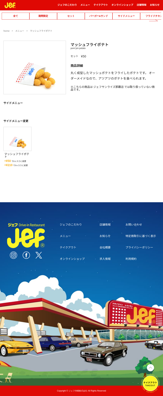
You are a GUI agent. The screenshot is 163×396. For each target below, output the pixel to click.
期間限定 (43, 16)
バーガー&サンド (98, 16)
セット (71, 16)
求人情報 (105, 259)
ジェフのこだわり (67, 6)
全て (15, 16)
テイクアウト (101, 6)
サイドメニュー (126, 16)
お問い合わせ (133, 224)
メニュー (85, 6)
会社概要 (105, 247)
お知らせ (155, 6)
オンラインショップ (122, 6)
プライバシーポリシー (139, 247)
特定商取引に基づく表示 (140, 236)
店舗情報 (141, 6)
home (6, 30)
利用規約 (131, 259)
